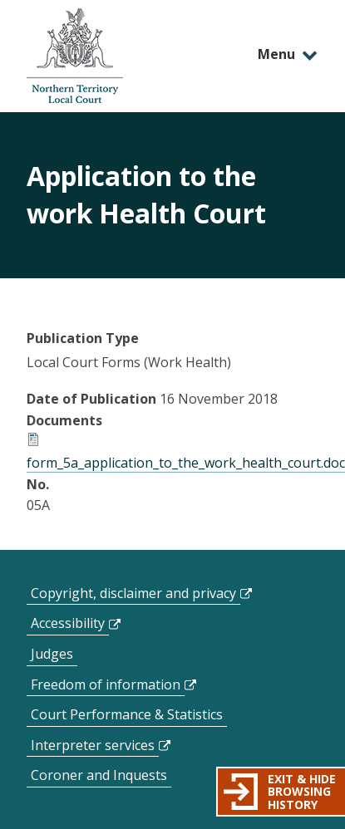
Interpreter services (93, 745)
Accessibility (68, 623)
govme (75, 56)
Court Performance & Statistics (127, 714)
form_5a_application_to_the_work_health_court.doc (186, 463)
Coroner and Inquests (99, 775)
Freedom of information (105, 684)
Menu (276, 54)
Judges (52, 654)
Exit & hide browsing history (302, 791)
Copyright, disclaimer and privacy (133, 593)
